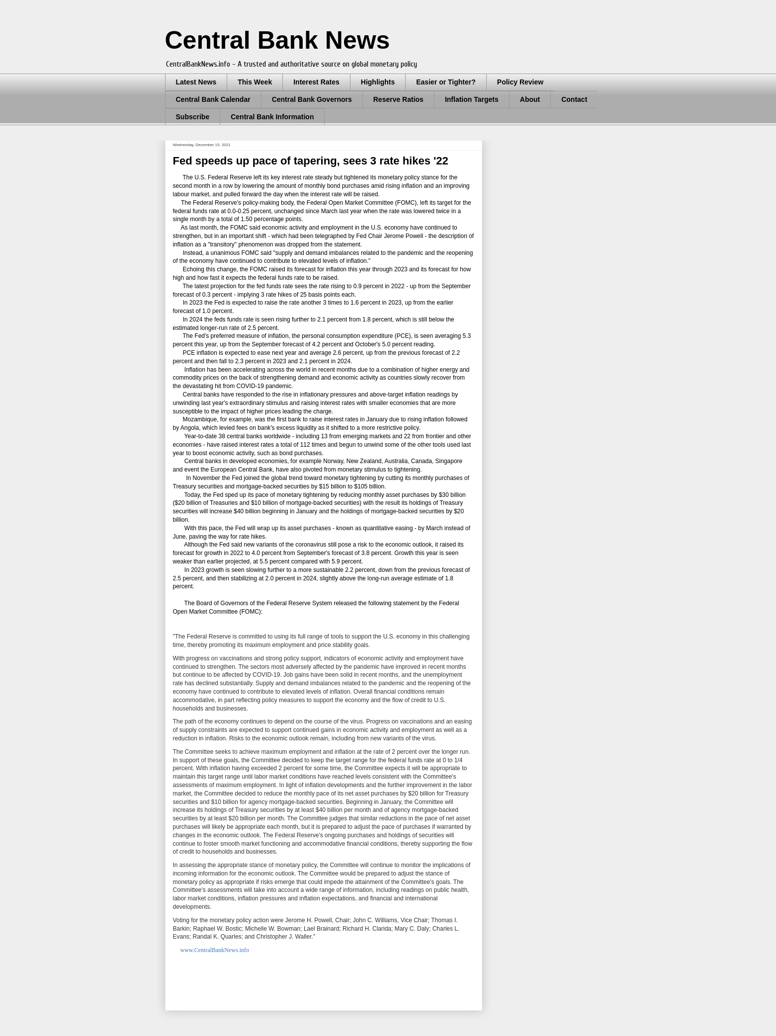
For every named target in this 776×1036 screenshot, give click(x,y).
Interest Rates (316, 82)
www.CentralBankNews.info (215, 950)
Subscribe (193, 117)
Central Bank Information (272, 117)
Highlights (378, 82)
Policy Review (520, 82)
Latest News (196, 82)
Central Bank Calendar (213, 99)
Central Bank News (277, 40)
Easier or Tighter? (446, 82)
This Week (255, 82)
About (530, 99)
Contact (574, 99)
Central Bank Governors (312, 99)
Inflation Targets (472, 99)
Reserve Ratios (398, 99)
